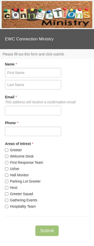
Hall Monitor (17, 175)
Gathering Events (21, 200)
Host (11, 188)
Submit (47, 230)
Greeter (13, 150)
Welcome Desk (19, 156)
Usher (12, 169)
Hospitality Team (20, 206)
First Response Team (24, 162)
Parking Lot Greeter (23, 181)
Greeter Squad (19, 194)
